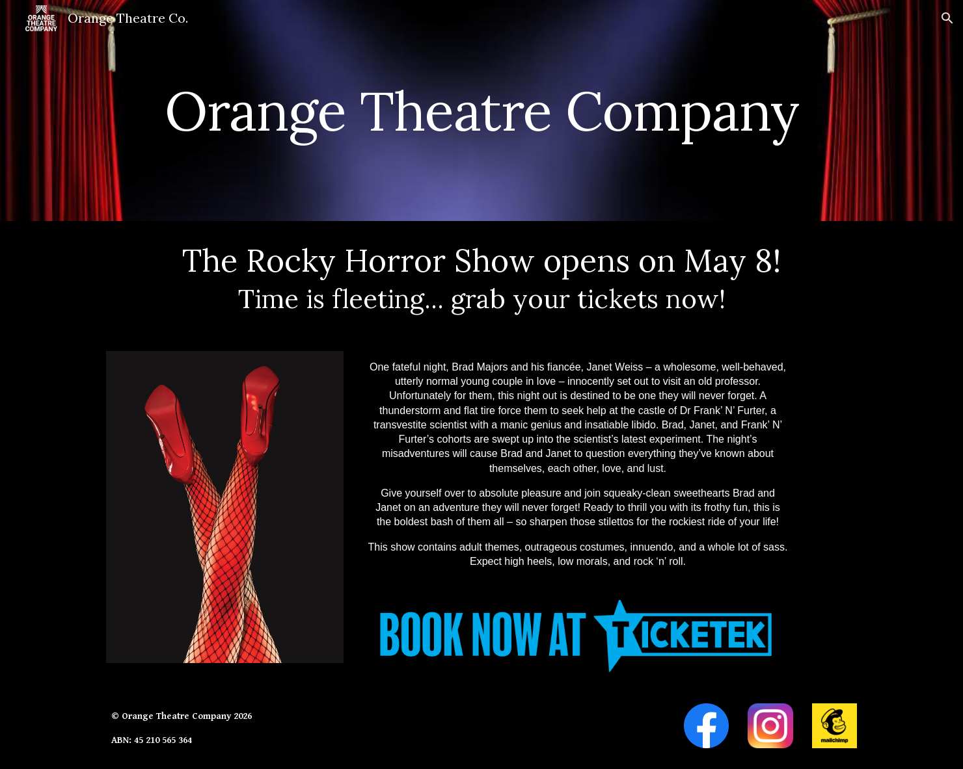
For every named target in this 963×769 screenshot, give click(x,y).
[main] (481, 110)
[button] (947, 18)
